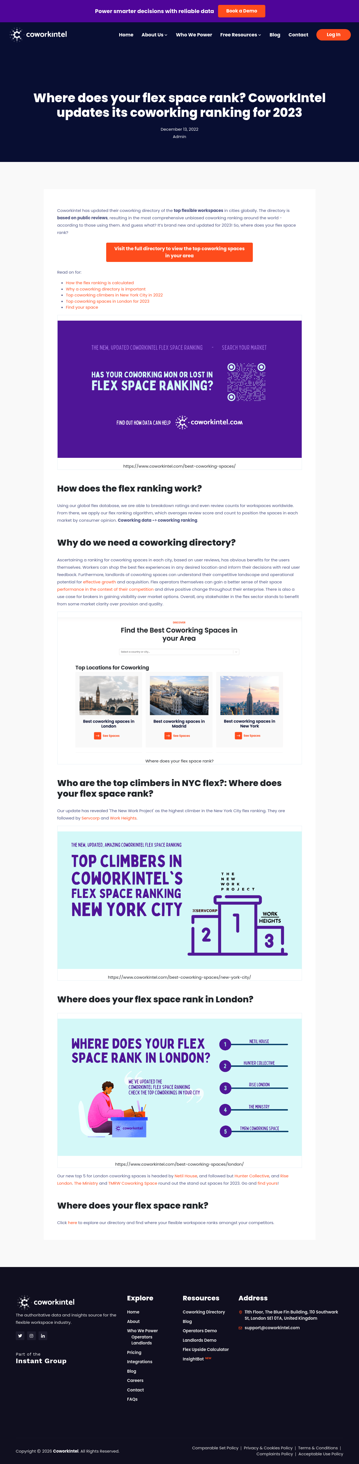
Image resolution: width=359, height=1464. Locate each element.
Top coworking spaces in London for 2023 (108, 301)
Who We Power (194, 35)
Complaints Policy (275, 1454)
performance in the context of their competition (105, 589)
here (72, 1222)
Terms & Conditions (318, 1448)
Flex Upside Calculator (206, 1349)
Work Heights (123, 818)
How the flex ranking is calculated (100, 283)
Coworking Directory (204, 1312)
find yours (268, 1183)
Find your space (82, 307)
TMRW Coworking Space (132, 1183)
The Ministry (86, 1183)
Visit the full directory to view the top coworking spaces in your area (179, 252)
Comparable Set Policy (215, 1448)
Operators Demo (200, 1331)
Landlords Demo (199, 1340)
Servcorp (90, 818)
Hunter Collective (252, 1176)
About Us (154, 35)
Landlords (141, 1343)
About (133, 1321)
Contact (298, 35)
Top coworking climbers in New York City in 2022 (114, 295)
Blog (275, 35)
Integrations (139, 1362)
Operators (141, 1337)
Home (126, 35)
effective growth (99, 582)
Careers (135, 1380)
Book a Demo (241, 11)
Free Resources (241, 35)
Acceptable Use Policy (320, 1454)
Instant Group (68, 1358)
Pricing (134, 1352)
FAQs (132, 1399)
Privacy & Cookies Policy (268, 1448)
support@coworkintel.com (272, 1328)
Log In (334, 34)
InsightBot (197, 1359)
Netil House (186, 1176)
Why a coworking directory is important (106, 289)
